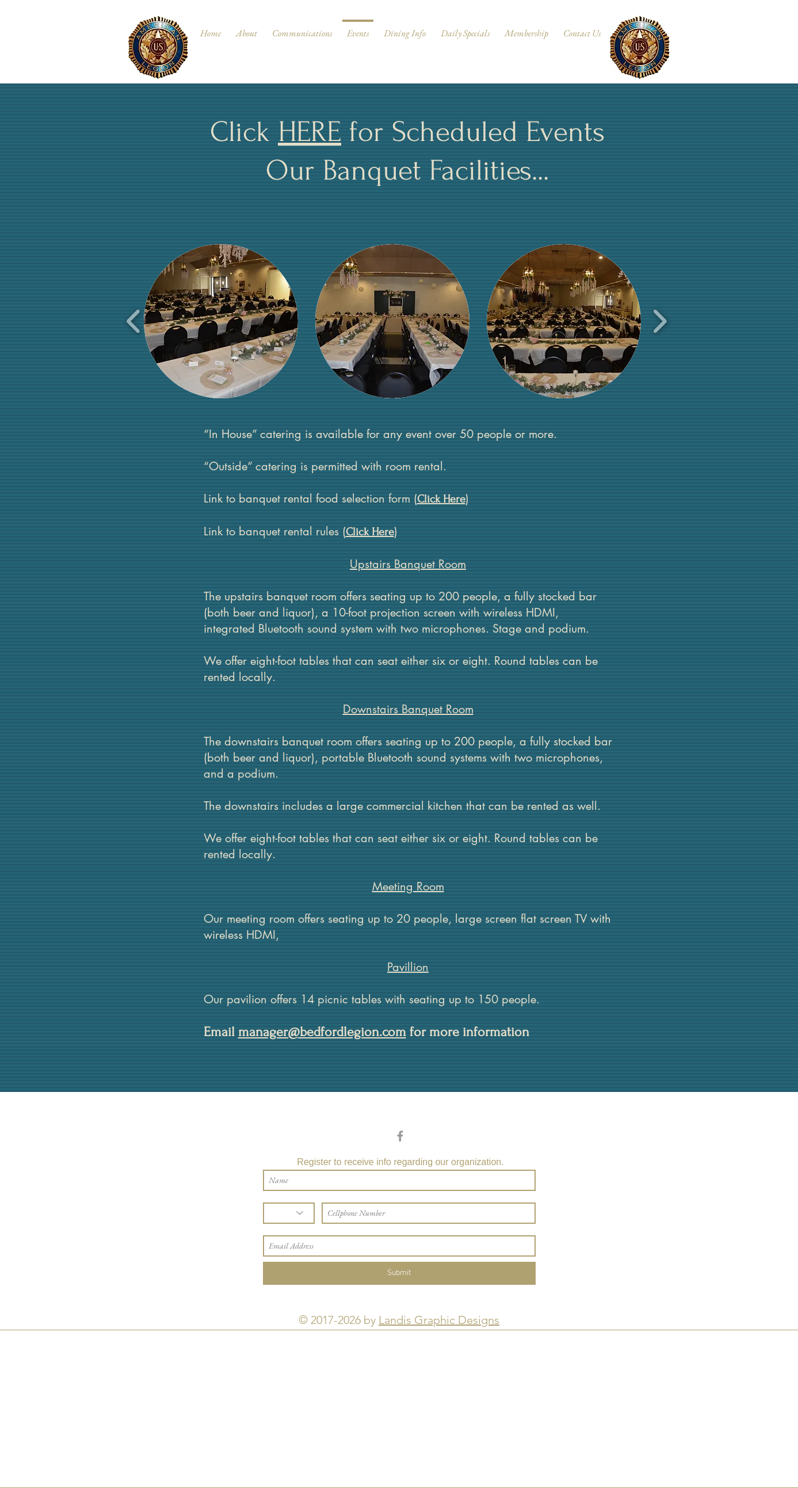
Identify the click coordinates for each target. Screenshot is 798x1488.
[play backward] (134, 321)
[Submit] (399, 1273)
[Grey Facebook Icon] (400, 1136)
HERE (309, 132)
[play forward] (660, 321)
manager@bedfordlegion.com (322, 1032)
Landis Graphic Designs (439, 1320)
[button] (221, 321)
